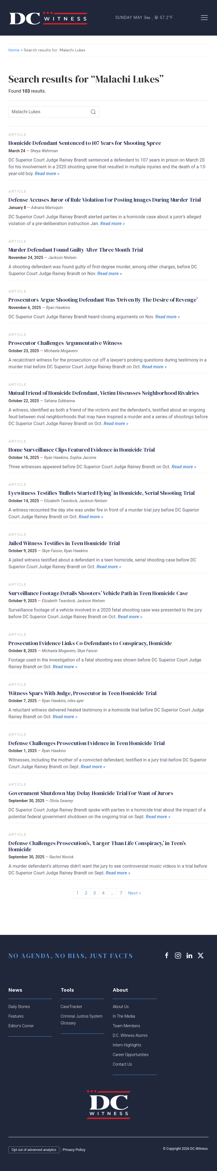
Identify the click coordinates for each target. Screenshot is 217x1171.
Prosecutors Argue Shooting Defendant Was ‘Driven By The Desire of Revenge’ (103, 299)
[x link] (201, 955)
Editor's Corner (21, 1026)
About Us (121, 1006)
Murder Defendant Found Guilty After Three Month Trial (75, 249)
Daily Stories (19, 1006)
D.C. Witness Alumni (130, 1035)
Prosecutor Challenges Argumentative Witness (65, 343)
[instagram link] (179, 955)
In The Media (124, 1016)
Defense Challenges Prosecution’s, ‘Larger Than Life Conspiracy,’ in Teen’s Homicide (97, 846)
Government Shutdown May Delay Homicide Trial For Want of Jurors (90, 793)
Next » (134, 893)
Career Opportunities (131, 1054)
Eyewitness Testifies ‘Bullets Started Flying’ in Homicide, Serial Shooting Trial (101, 493)
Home (14, 50)
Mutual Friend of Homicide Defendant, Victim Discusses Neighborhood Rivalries (103, 393)
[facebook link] (167, 955)
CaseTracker (72, 1006)
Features (16, 1016)
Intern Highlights (127, 1045)
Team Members (126, 1026)
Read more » (47, 173)
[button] (204, 17)
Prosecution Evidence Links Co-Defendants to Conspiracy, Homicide (90, 643)
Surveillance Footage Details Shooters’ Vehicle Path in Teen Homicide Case (98, 593)
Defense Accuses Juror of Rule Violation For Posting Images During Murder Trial (104, 199)
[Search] (93, 111)
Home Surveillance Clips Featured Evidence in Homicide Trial (81, 449)
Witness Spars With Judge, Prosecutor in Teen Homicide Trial (82, 693)
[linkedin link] (190, 955)
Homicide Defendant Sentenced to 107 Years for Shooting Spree (84, 143)
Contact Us (122, 1064)
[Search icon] (53, 111)
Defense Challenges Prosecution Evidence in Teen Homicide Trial (86, 743)
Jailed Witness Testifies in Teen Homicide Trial (64, 543)
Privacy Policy (74, 1150)
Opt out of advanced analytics (34, 1150)
